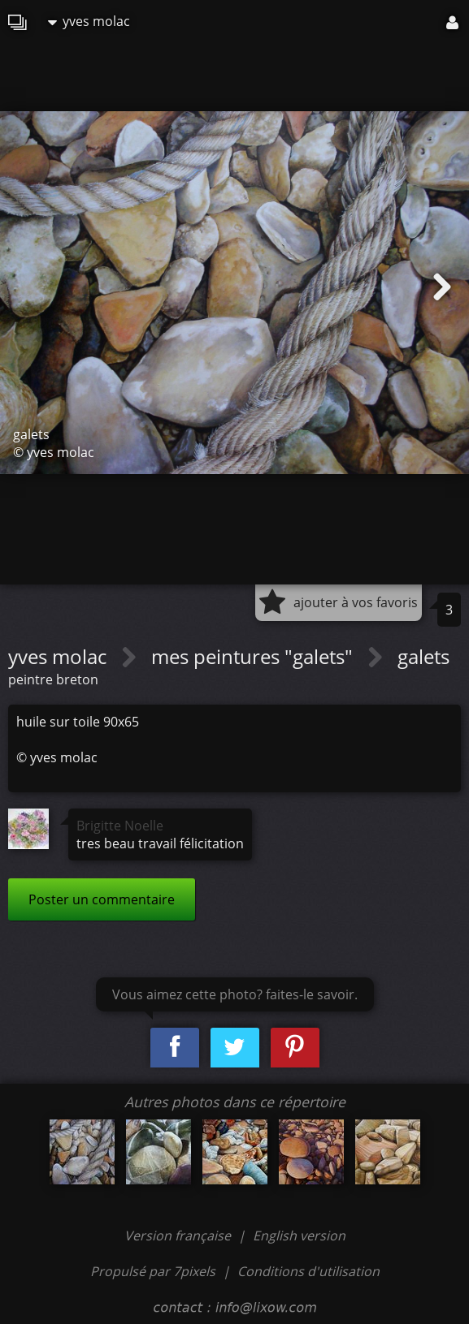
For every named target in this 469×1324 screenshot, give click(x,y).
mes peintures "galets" (254, 656)
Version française (179, 1235)
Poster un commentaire (101, 899)
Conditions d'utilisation (308, 1271)
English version (299, 1235)
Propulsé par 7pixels (152, 1271)
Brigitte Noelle (119, 826)
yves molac (89, 21)
